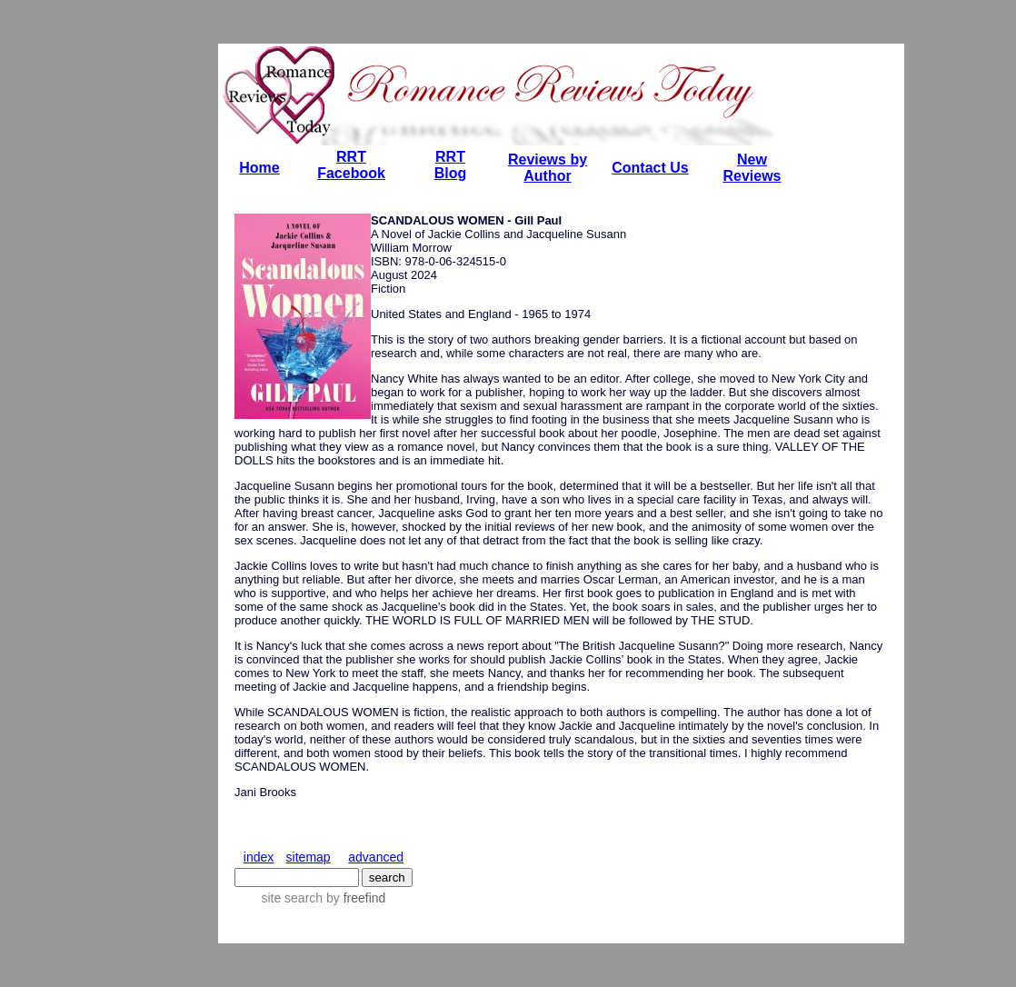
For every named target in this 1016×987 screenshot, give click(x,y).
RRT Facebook (351, 165)
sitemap (308, 857)
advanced (375, 857)
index (259, 857)
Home (259, 167)
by (354, 898)
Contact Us (650, 167)
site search (292, 898)
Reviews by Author (547, 168)
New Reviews (751, 168)
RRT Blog (450, 165)
